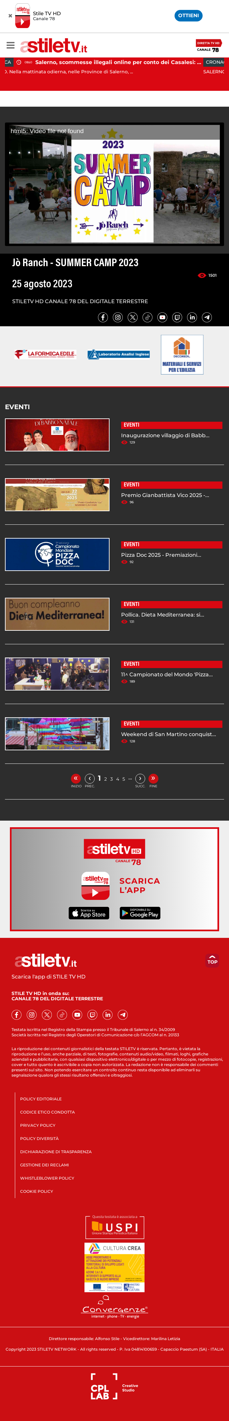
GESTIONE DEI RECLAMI (44, 1164)
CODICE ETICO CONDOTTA (47, 1112)
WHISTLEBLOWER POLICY (47, 1178)
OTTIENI (188, 15)
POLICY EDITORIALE (41, 1098)
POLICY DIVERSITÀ (39, 1138)
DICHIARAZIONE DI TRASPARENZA (56, 1151)
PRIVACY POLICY (37, 1125)
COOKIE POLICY (36, 1191)
